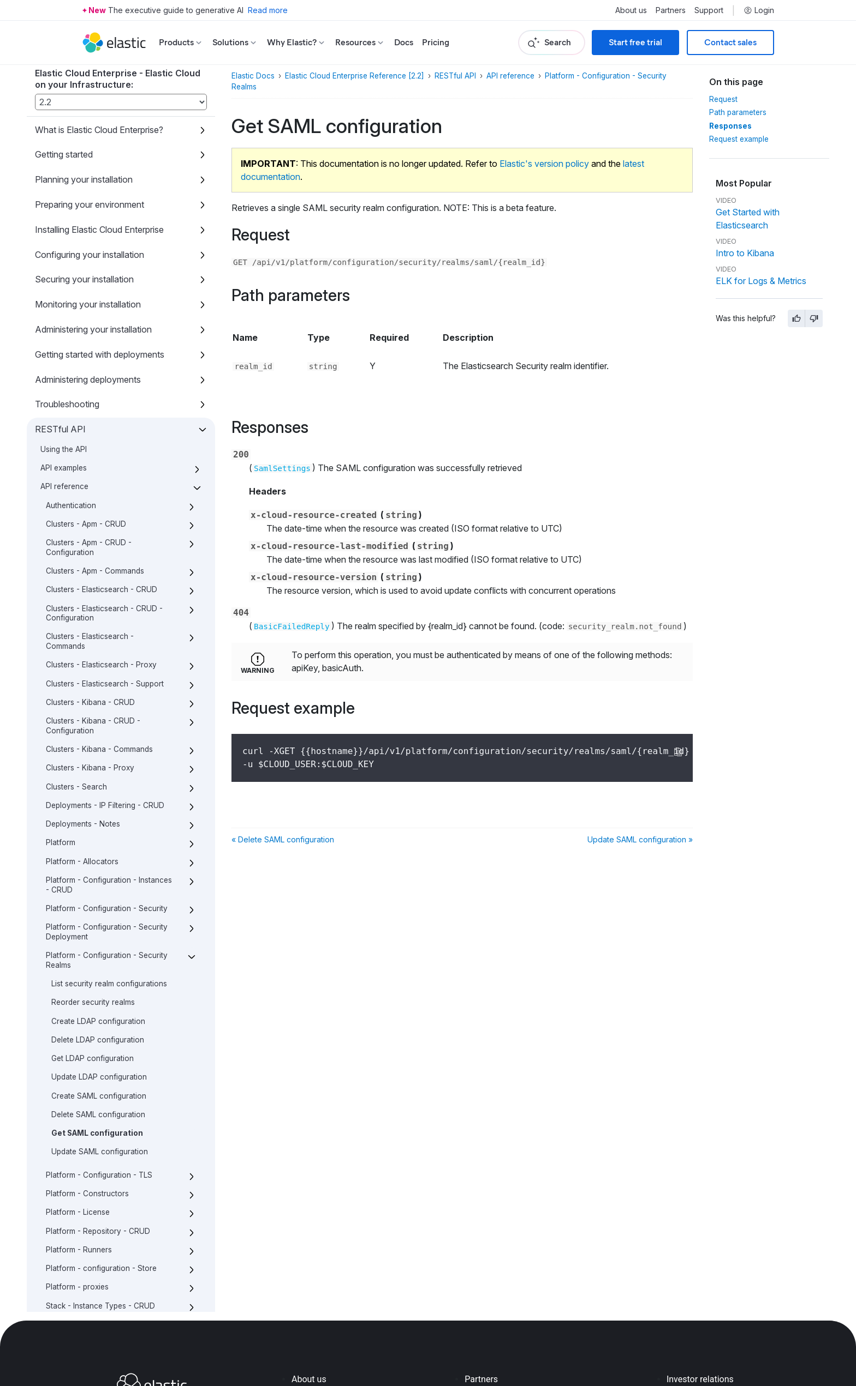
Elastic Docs (253, 75)
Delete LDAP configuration (97, 870)
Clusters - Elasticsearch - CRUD (101, 420)
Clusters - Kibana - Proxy (90, 598)
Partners (671, 10)
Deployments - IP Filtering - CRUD (105, 636)
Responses (730, 126)
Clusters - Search (76, 617)
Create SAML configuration (98, 927)
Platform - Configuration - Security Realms (107, 791)
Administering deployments (88, 210)
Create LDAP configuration (98, 852)
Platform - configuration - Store (101, 1099)
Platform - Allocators (82, 692)
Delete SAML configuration (98, 945)
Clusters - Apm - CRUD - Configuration (89, 378)
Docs (403, 42)
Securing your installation (84, 110)
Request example (739, 139)
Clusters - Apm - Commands (95, 401)
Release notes (63, 1248)
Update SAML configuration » (640, 839)
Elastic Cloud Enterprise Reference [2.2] (354, 75)
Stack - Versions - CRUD (89, 1155)
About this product (71, 1298)
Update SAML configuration (99, 982)
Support (708, 10)
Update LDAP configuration (99, 907)
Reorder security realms (93, 833)
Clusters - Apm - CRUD (86, 355)
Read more (268, 10)
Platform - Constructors (87, 1024)
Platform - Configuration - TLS (99, 1006)
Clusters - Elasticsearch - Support (105, 514)
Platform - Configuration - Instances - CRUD (109, 716)
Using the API (63, 280)
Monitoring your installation (88, 135)
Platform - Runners (79, 1080)
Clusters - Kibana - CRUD (90, 533)
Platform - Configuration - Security (107, 739)
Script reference (66, 1223)
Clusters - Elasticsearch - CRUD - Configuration (104, 444)
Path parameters (737, 112)
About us (631, 10)
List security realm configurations (109, 814)
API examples (63, 298)
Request (723, 99)
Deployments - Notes (83, 654)
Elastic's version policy (544, 163)
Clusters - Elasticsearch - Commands (90, 472)
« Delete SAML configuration (282, 839)
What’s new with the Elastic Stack (101, 1273)
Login (759, 10)
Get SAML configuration (97, 964)
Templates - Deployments (90, 1174)
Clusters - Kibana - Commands (99, 580)
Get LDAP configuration (92, 889)
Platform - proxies (77, 1117)
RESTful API (60, 260)
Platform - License (78, 1043)
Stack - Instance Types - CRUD (100, 1136)
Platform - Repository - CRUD (98, 1062)
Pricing (435, 42)
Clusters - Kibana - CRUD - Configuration (93, 556)
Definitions (64, 1192)
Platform (60, 673)
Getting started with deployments (99, 185)
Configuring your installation (89, 85)
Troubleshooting (67, 235)
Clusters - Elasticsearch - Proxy (101, 495)
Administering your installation (93, 160)
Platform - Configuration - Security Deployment (107, 763)
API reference (64, 317)
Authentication (71, 336)
